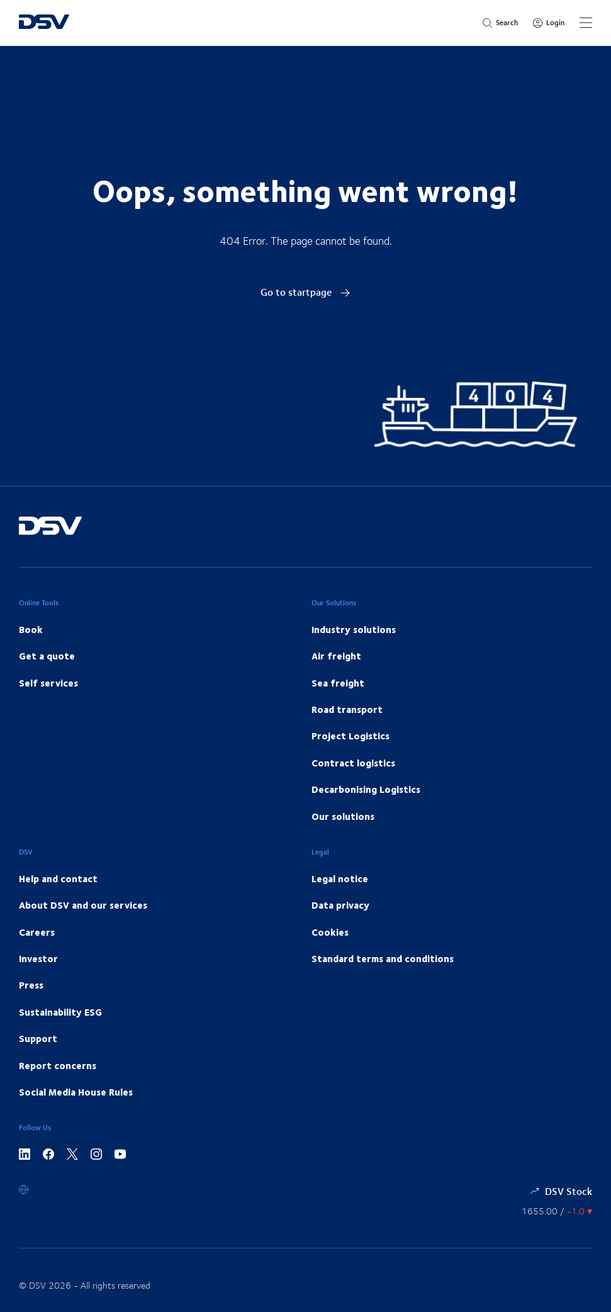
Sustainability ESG (60, 1011)
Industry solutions (353, 629)
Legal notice (339, 878)
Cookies (330, 931)
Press (31, 984)
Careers (37, 931)
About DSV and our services (83, 904)
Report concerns (57, 1065)
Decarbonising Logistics (365, 789)
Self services (48, 682)
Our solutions (342, 816)
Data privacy (340, 904)
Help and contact (58, 878)
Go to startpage (305, 291)
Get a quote (47, 655)
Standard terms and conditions (382, 958)
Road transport (347, 709)
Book (31, 629)
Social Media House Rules (76, 1091)
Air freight (336, 655)
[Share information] (557, 1211)
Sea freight (337, 682)
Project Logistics (350, 735)
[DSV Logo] (44, 22)
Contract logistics (353, 762)
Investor (38, 958)
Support (38, 1038)
